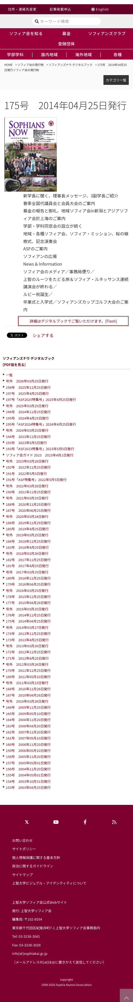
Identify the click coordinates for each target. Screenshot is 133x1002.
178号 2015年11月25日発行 (28, 596)
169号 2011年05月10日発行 (28, 676)
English (102, 9)
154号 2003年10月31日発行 (28, 781)
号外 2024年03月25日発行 (27, 430)
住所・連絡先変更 (22, 9)
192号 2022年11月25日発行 (28, 467)
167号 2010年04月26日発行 (28, 695)
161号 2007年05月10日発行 (28, 738)
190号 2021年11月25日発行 (28, 491)
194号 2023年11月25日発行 (28, 436)
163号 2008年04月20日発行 (28, 725)
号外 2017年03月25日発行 (27, 572)
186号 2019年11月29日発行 (28, 522)
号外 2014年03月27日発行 (27, 627)
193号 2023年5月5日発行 (26, 442)
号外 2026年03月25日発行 (27, 380)
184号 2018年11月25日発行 (28, 541)
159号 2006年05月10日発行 (28, 750)
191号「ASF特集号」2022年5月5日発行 (36, 479)
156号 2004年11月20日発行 (28, 768)
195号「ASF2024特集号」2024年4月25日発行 (41, 424)
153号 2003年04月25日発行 (28, 787)
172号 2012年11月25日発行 (28, 651)
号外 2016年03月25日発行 (27, 590)
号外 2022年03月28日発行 (27, 485)
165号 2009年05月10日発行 (28, 713)
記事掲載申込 (60, 9)
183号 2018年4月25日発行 (27, 547)
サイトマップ (22, 874)
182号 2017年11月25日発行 (28, 559)
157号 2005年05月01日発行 (28, 762)
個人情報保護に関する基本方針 (36, 857)
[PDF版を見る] (14, 364)
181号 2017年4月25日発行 (27, 565)
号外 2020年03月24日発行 (27, 516)
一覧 (9, 374)
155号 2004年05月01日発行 (28, 774)
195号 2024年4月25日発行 (27, 418)
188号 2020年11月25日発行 (28, 504)
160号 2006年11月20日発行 (28, 744)
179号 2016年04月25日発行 (28, 584)
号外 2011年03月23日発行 (27, 682)
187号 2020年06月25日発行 (28, 510)
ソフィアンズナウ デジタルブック (70, 64)
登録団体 (66, 43)
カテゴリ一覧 (116, 79)
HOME (8, 64)
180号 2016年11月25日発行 (28, 578)
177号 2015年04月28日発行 (28, 602)
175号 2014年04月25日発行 (28, 621)
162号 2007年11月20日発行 (28, 732)
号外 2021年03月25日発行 (27, 497)
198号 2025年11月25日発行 (28, 387)
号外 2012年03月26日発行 (27, 664)
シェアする (43, 335)
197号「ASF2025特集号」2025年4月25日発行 (41, 399)
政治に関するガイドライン (32, 865)
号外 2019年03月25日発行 (27, 534)
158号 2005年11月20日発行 (28, 756)
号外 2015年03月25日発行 (27, 608)
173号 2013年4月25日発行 (27, 639)
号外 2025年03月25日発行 (27, 405)
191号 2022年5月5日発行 (26, 473)
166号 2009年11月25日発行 (28, 707)
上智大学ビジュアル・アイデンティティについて (49, 883)
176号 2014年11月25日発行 (28, 614)
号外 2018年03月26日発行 (27, 553)
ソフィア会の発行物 (31, 64)
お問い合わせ (22, 840)
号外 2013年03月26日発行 (27, 645)
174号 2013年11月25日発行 (28, 633)
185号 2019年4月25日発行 (27, 528)
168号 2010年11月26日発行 (28, 688)
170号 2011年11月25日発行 (28, 670)
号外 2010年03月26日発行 (27, 701)
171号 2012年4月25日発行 (27, 658)
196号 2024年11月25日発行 (28, 411)
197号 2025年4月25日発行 (27, 393)
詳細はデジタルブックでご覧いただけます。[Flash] (73, 321)
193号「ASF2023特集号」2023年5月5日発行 (40, 448)
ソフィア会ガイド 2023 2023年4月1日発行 (40, 455)
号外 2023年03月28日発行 (27, 461)
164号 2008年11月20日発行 (28, 719)
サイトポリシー (24, 848)
